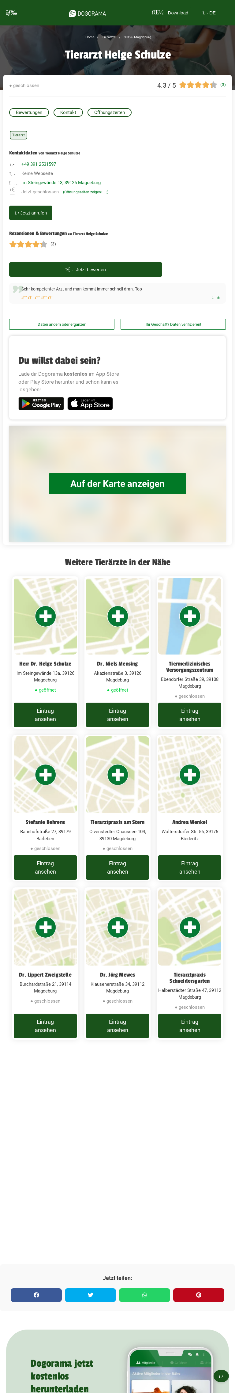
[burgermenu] (11, 12)
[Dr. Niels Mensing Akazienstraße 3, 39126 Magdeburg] (117, 652)
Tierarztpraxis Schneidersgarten (190, 977)
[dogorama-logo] (87, 12)
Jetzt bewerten (85, 269)
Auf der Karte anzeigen (117, 483)
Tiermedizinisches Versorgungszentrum (190, 666)
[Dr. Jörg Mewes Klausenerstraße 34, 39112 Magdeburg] (117, 963)
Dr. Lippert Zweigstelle (45, 974)
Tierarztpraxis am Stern (118, 822)
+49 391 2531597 (38, 164)
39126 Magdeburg (137, 37)
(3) (223, 84)
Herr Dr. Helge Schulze (45, 663)
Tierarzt (18, 135)
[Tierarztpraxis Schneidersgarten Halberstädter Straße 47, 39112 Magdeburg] (190, 963)
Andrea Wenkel (189, 822)
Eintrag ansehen (45, 715)
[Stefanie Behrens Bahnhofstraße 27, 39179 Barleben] (45, 808)
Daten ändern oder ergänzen (62, 324)
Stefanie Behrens (45, 822)
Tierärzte (108, 37)
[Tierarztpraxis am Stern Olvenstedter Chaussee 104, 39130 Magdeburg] (117, 808)
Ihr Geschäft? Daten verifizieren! (173, 324)
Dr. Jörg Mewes (117, 974)
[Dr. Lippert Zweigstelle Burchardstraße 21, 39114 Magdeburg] (45, 963)
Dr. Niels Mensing (117, 663)
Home (90, 37)
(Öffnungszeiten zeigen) (85, 192)
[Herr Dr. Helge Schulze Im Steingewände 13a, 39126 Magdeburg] (45, 652)
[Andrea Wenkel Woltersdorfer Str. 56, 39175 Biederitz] (190, 808)
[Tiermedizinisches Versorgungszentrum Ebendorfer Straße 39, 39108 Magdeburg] (190, 652)
